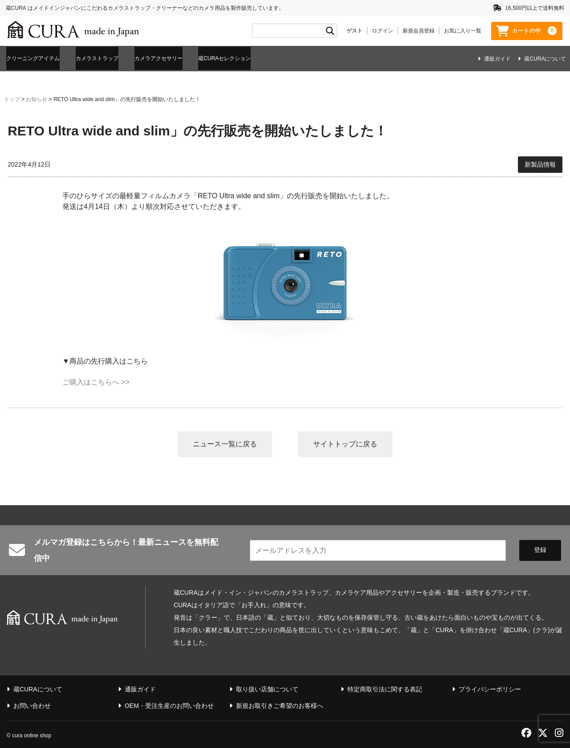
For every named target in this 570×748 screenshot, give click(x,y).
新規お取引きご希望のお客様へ (279, 704)
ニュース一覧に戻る (225, 442)
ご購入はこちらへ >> (96, 380)
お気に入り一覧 (462, 31)
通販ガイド (497, 59)
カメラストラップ (115, 57)
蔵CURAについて (545, 59)
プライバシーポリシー (490, 688)
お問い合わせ (32, 704)
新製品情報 (540, 163)
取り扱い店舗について (267, 688)
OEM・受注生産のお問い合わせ (169, 704)
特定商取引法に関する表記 (384, 688)
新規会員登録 (419, 31)
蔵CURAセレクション (270, 57)
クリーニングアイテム (38, 57)
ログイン (382, 31)
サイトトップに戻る (345, 442)
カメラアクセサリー (190, 57)
